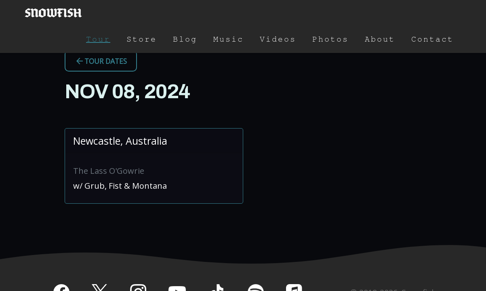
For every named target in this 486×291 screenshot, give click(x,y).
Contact (432, 39)
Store (141, 39)
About (380, 39)
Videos (278, 39)
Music (228, 39)
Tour (98, 39)
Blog (185, 39)
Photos (330, 39)
